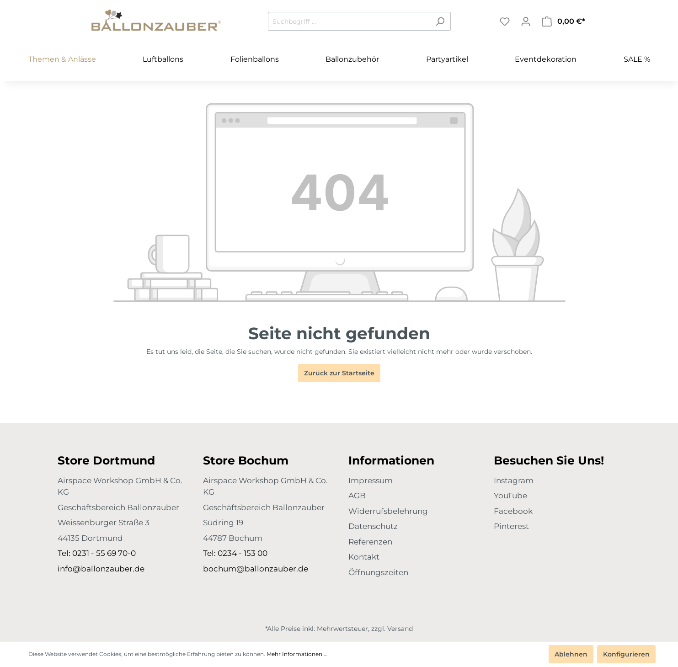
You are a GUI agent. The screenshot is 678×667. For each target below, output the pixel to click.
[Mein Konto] (525, 21)
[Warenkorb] (563, 21)
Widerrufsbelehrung (388, 511)
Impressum (370, 480)
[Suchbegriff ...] (349, 21)
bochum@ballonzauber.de (255, 568)
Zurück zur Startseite (339, 373)
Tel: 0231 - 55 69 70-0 (97, 553)
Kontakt (363, 556)
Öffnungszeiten (378, 572)
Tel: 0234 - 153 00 (235, 553)
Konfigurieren (626, 654)
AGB (357, 495)
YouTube (510, 495)
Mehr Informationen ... (297, 654)
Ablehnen (571, 654)
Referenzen (370, 541)
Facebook (513, 511)
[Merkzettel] (504, 21)
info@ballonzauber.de (101, 568)
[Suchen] (440, 21)
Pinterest (511, 526)
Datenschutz (373, 526)
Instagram (514, 480)
